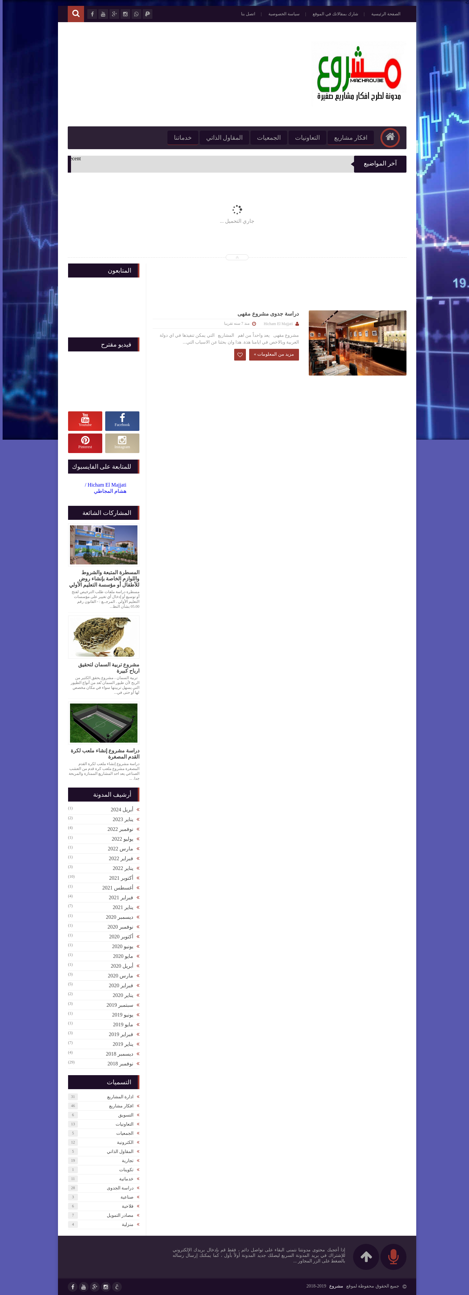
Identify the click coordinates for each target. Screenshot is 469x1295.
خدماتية (124, 1178)
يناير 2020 (120, 995)
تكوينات (124, 1169)
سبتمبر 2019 (117, 1005)
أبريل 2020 (119, 966)
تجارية (125, 1160)
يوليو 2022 (120, 839)
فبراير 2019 (118, 1034)
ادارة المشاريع (118, 1096)
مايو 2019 (120, 1024)
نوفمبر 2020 (118, 927)
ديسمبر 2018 (117, 1054)
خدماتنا (180, 137)
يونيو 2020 (120, 946)
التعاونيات (304, 137)
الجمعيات (266, 137)
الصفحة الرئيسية (383, 13)
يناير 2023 (120, 819)
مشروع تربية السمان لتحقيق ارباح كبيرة (106, 668)
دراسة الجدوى (117, 1188)
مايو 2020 (120, 956)
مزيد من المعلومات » (271, 354)
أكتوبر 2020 (119, 936)
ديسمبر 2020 (117, 917)
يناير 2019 (120, 1044)
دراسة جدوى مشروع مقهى (265, 314)
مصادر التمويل (117, 1215)
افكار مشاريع (348, 137)
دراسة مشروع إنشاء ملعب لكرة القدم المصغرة (102, 754)
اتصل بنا (245, 13)
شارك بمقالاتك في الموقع (333, 13)
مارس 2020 (118, 975)
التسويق (123, 1115)
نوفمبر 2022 (118, 829)
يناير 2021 (120, 907)
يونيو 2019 (120, 1015)
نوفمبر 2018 (118, 1063)
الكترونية (122, 1142)
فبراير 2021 (118, 897)
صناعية (124, 1197)
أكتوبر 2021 (119, 878)
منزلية (125, 1224)
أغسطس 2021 (115, 887)
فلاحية (125, 1206)
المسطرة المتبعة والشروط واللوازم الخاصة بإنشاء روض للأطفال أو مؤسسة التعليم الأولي (101, 579)
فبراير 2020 (118, 985)
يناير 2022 (120, 868)
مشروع (334, 1286)
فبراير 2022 (118, 858)
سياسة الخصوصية (281, 13)
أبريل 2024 (119, 809)
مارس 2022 (118, 848)
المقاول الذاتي (222, 137)
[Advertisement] (183, 74)
